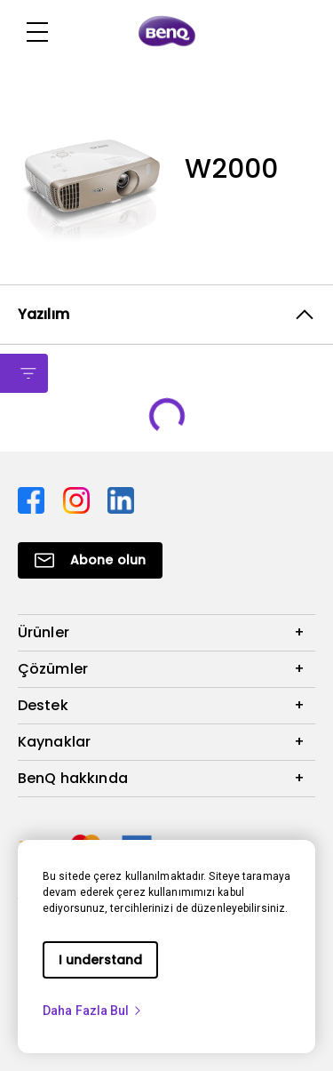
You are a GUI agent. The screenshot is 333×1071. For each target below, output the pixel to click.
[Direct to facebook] (33, 499)
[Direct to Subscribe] (90, 560)
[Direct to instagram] (78, 499)
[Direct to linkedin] (120, 499)
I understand (100, 960)
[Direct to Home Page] (167, 32)
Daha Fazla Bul (93, 1010)
